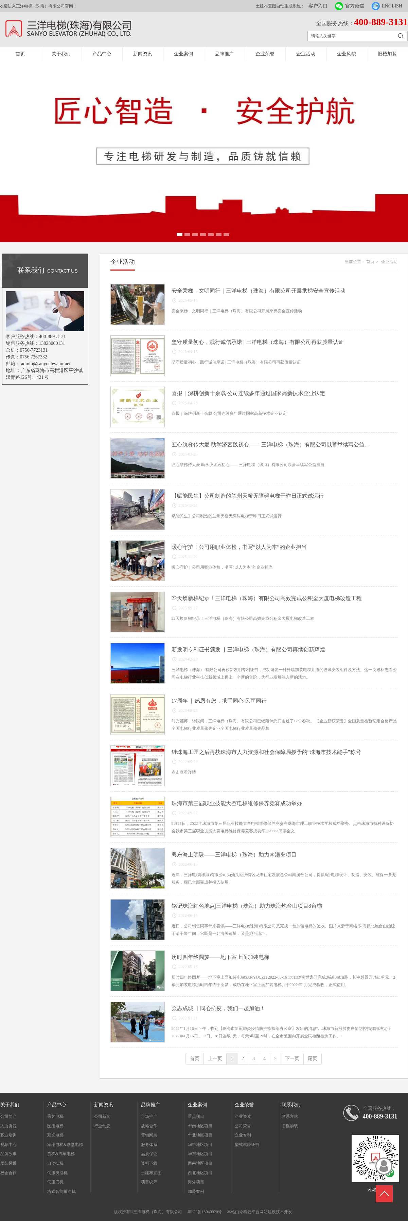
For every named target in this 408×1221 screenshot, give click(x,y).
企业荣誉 (264, 53)
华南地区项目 (200, 1126)
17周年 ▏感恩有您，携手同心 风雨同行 (219, 701)
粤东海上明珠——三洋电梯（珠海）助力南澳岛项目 (234, 854)
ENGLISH (392, 5)
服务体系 (149, 1144)
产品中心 (101, 53)
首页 (20, 53)
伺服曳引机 (57, 1172)
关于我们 (61, 53)
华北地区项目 (200, 1135)
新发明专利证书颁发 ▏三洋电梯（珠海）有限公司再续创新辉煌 (248, 649)
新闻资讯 (142, 53)
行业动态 (102, 1126)
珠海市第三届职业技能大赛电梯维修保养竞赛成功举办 (237, 803)
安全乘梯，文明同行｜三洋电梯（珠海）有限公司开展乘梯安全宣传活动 (258, 291)
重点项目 (196, 1116)
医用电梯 (55, 1126)
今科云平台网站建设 (257, 1211)
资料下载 (149, 1163)
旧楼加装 (387, 53)
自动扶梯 (55, 1163)
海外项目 (196, 1182)
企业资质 (243, 1116)
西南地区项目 (200, 1163)
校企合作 (8, 1172)
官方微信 (354, 5)
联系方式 (290, 1116)
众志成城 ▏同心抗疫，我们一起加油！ (218, 1008)
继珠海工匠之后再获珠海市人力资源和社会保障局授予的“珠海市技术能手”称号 (266, 752)
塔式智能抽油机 (61, 1191)
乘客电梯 (55, 1116)
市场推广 (149, 1116)
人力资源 (8, 1126)
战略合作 (149, 1126)
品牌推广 (224, 53)
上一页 (215, 1058)
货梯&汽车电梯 (61, 1153)
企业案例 (183, 53)
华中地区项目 (200, 1144)
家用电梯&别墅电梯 (65, 1144)
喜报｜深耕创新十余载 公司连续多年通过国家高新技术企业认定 (248, 393)
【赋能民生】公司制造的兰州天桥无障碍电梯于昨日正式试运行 (248, 496)
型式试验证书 (247, 1144)
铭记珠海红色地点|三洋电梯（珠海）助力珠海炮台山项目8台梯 (247, 906)
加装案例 (196, 1191)
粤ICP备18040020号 (204, 1211)
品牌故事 (8, 1153)
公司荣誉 (243, 1126)
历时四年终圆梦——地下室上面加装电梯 (220, 957)
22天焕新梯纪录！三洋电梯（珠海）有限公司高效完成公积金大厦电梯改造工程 (267, 598)
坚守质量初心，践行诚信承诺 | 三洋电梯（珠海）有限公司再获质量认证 (258, 342)
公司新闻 (102, 1116)
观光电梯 (55, 1135)
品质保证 (149, 1153)
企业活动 (305, 53)
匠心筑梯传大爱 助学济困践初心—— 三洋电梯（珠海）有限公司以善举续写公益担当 (273, 444)
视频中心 (8, 1144)
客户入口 (317, 5)
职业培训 (8, 1135)
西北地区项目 (200, 1172)
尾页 (312, 1058)
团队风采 (8, 1163)
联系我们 (291, 1104)
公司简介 (8, 1116)
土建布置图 (151, 1172)
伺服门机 (55, 1182)
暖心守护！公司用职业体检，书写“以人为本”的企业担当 (239, 547)
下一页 (292, 1058)
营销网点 (149, 1135)
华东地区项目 (200, 1153)
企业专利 (243, 1135)
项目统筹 (149, 1182)
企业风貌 (346, 53)
